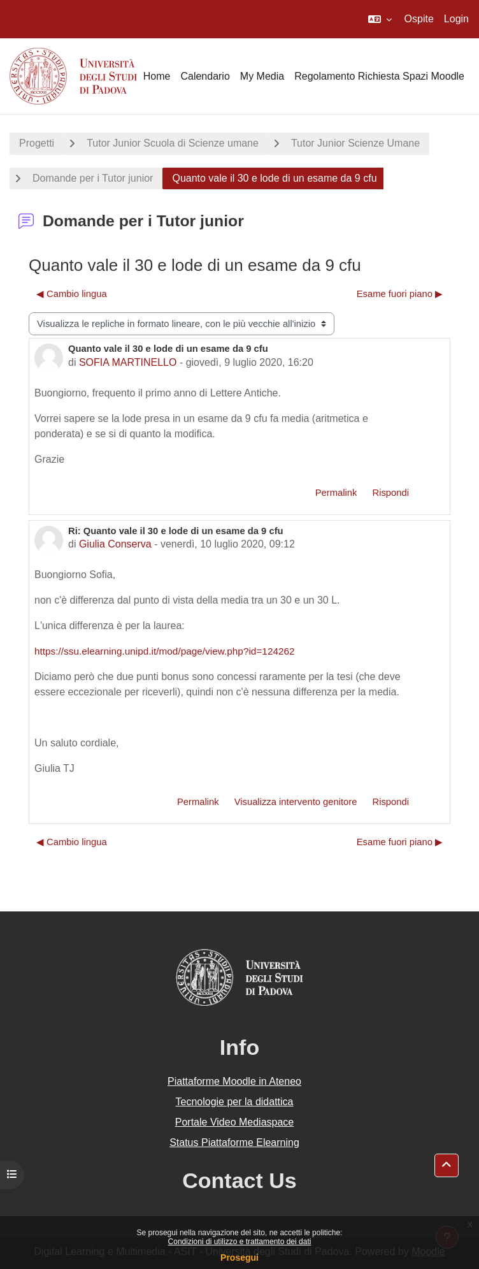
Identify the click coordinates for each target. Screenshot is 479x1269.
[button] (380, 19)
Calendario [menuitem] (204, 76)
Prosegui (239, 1257)
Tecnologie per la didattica (234, 1101)
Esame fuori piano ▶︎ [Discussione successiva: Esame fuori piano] (400, 294)
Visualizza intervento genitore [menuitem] (295, 802)
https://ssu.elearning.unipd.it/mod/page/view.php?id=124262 (164, 651)
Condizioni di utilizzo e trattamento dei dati (239, 1241)
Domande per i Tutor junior (92, 178)
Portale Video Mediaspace (234, 1122)
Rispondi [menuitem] (390, 493)
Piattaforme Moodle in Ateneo (234, 1081)
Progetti (36, 143)
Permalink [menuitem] (336, 493)
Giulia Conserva (115, 544)
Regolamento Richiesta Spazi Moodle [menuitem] (379, 76)
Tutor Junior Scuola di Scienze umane (173, 143)
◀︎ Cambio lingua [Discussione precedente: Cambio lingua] (71, 294)
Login (456, 18)
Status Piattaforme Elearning (234, 1142)
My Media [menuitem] (262, 76)
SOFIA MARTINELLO (128, 362)
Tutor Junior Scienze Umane (355, 143)
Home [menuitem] (157, 76)
